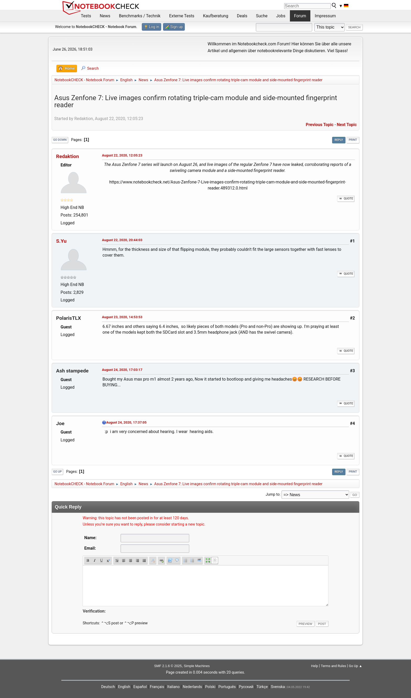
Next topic (347, 124)
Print (353, 140)
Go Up (57, 471)
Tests (86, 15)
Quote (345, 198)
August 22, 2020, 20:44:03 (122, 240)
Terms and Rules (333, 666)
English (124, 687)
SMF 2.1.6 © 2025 (168, 666)
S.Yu (61, 241)
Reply (338, 140)
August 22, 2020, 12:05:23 (122, 155)
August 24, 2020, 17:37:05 (126, 422)
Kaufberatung (215, 15)
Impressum (325, 15)
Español (140, 687)
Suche (262, 15)
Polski (210, 687)
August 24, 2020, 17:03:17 (122, 370)
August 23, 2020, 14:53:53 (122, 317)
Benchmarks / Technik (140, 15)
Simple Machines (197, 666)
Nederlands (192, 687)
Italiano (173, 687)
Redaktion (67, 156)
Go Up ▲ (355, 666)
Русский (246, 687)
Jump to (273, 495)
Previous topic (320, 124)
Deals (242, 15)
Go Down (60, 140)
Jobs (280, 15)
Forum (300, 15)
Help (314, 666)
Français (157, 687)
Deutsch (108, 687)
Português (227, 687)
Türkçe (262, 687)
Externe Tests (181, 15)
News (105, 15)
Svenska (278, 687)
